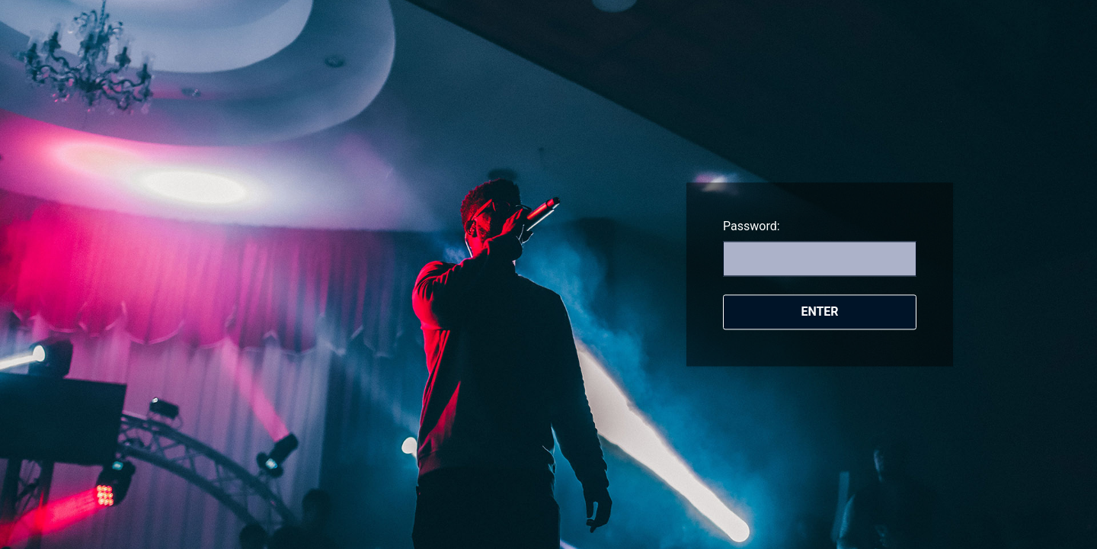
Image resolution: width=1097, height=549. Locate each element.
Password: (751, 226)
